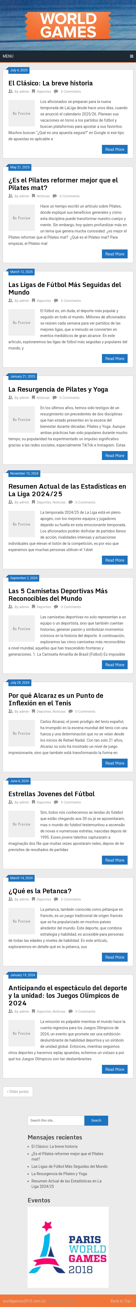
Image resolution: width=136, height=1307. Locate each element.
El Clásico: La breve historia (50, 83)
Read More (114, 149)
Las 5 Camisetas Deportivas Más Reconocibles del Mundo (58, 594)
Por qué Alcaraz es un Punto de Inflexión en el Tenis (55, 699)
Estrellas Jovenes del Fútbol (51, 793)
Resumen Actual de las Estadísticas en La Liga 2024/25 (67, 490)
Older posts (18, 1091)
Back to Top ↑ (122, 1301)
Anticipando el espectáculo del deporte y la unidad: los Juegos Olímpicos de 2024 (67, 995)
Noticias (43, 196)
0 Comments (71, 91)
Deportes (44, 91)
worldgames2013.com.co (24, 1301)
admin (24, 91)
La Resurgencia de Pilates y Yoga (58, 389)
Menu (8, 56)
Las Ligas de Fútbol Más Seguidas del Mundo (64, 288)
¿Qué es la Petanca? (40, 890)
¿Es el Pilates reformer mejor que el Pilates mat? (63, 184)
